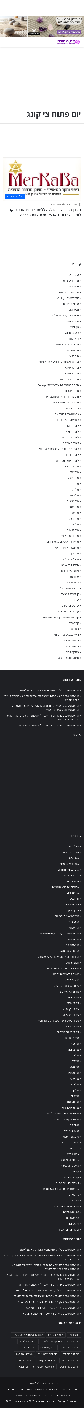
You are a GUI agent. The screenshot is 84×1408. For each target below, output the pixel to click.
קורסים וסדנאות (70, 605)
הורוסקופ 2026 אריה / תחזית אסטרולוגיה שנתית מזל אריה (49, 725)
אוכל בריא (74, 274)
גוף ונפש (74, 327)
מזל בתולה (73, 478)
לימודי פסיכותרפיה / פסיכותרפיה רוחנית (58, 448)
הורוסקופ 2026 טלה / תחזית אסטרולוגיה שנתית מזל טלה (49, 690)
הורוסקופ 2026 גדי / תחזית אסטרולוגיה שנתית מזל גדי (51, 1313)
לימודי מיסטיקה (71, 443)
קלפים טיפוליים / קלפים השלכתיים (61, 617)
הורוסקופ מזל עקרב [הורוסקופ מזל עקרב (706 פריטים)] (70, 1360)
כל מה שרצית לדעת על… (66, 414)
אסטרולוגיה (73, 309)
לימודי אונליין (72, 431)
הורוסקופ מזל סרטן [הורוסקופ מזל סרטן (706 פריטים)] (24, 1354)
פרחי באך (74, 576)
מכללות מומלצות (70, 559)
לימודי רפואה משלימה (67, 460)
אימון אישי (74, 286)
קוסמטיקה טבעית (70, 594)
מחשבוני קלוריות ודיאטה (66, 547)
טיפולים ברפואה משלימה (66, 402)
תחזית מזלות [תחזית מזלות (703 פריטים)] (22, 1366)
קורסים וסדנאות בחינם (67, 611)
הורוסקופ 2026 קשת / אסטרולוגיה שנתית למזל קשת (52, 1307)
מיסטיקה (74, 553)
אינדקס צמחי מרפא (69, 292)
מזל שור (75, 524)
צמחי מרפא (73, 582)
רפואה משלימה (71, 640)
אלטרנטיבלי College (68, 298)
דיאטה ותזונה (72, 332)
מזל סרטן (74, 507)
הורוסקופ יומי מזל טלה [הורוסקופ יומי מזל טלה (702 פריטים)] (52, 1341)
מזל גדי (75, 483)
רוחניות (75, 628)
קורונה (75, 599)
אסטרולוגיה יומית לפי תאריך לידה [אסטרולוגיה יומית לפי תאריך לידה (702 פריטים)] (28, 1335)
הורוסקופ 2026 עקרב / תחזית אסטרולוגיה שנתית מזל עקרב (48, 1302)
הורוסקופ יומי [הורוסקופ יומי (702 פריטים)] (73, 1341)
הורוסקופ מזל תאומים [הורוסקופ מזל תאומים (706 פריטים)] (69, 1366)
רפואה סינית (72, 646)
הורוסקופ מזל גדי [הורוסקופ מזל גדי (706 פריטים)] (47, 1347)
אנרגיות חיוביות (71, 303)
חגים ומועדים (72, 390)
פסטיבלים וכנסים (70, 570)
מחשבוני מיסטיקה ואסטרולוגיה (63, 541)
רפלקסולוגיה (72, 652)
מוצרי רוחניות (72, 466)
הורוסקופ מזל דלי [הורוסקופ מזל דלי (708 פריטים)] (27, 1347)
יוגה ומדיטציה (72, 408)
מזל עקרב (74, 512)
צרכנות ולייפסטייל (69, 588)
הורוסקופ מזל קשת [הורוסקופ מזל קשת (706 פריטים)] (47, 1360)
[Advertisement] (42, 786)
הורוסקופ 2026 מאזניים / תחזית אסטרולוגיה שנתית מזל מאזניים (46, 1296)
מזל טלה (74, 495)
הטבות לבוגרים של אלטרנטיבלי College (58, 385)
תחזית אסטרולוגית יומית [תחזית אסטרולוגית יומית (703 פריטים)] (44, 1366)
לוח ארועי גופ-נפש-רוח (67, 419)
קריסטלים (74, 623)
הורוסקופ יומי (72, 367)
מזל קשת (74, 518)
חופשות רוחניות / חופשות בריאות (62, 396)
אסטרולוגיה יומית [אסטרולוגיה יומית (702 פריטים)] (55, 1335)
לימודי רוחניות (72, 454)
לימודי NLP (73, 425)
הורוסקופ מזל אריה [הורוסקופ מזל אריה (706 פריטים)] (27, 1341)
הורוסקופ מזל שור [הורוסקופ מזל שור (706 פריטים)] (26, 1360)
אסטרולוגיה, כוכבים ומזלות (65, 315)
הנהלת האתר (72, 204)
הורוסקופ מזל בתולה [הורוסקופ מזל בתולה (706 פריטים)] (70, 1347)
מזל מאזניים (73, 501)
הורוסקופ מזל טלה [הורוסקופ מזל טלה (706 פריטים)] (71, 1354)
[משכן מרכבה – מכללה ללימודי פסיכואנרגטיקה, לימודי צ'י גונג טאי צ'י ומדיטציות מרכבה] (42, 179)
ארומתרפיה (73, 321)
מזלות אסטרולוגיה (69, 536)
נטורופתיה (54, 1389)
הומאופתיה (73, 350)
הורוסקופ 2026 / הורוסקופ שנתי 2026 (59, 361)
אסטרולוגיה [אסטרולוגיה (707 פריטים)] (74, 1335)
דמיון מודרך (73, 338)
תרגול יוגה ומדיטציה (68, 657)
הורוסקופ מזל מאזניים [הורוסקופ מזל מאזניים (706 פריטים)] (47, 1354)
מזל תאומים (73, 530)
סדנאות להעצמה (70, 565)
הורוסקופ (74, 356)
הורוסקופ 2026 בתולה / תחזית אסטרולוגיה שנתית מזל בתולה (47, 1290)
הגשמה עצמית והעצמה (67, 344)
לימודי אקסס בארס (69, 437)
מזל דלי (75, 489)
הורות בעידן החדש (69, 379)
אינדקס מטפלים (20, 1395)
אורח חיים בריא (71, 280)
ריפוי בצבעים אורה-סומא (66, 634)
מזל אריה (74, 472)
